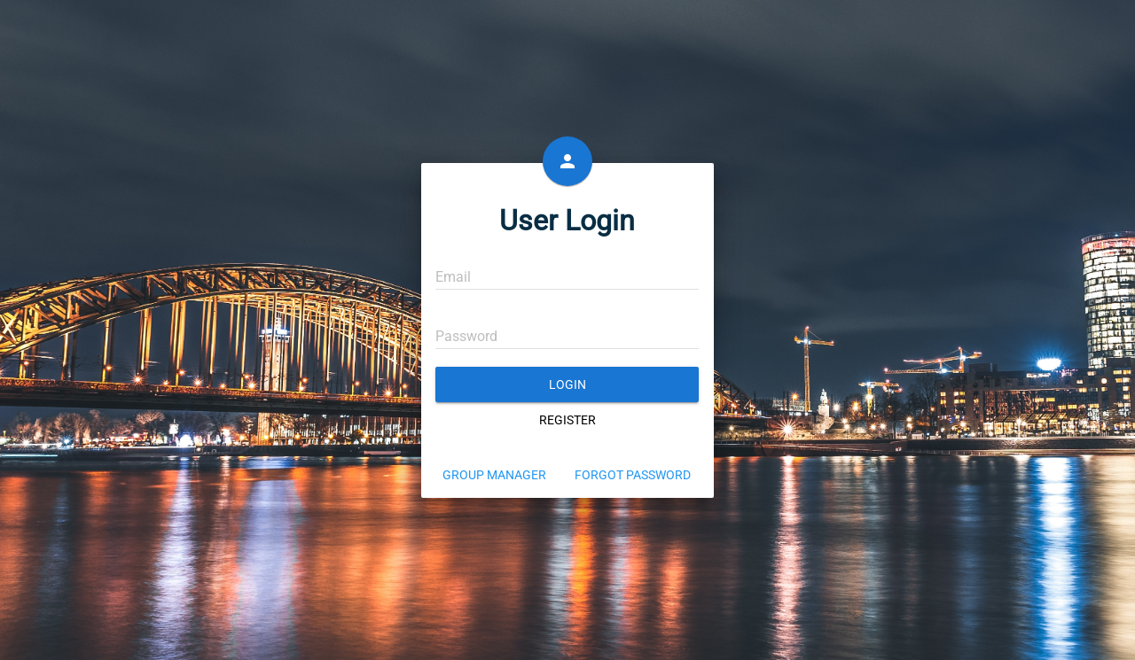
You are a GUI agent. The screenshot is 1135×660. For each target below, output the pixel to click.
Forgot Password (633, 475)
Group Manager (494, 475)
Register (567, 420)
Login (567, 384)
